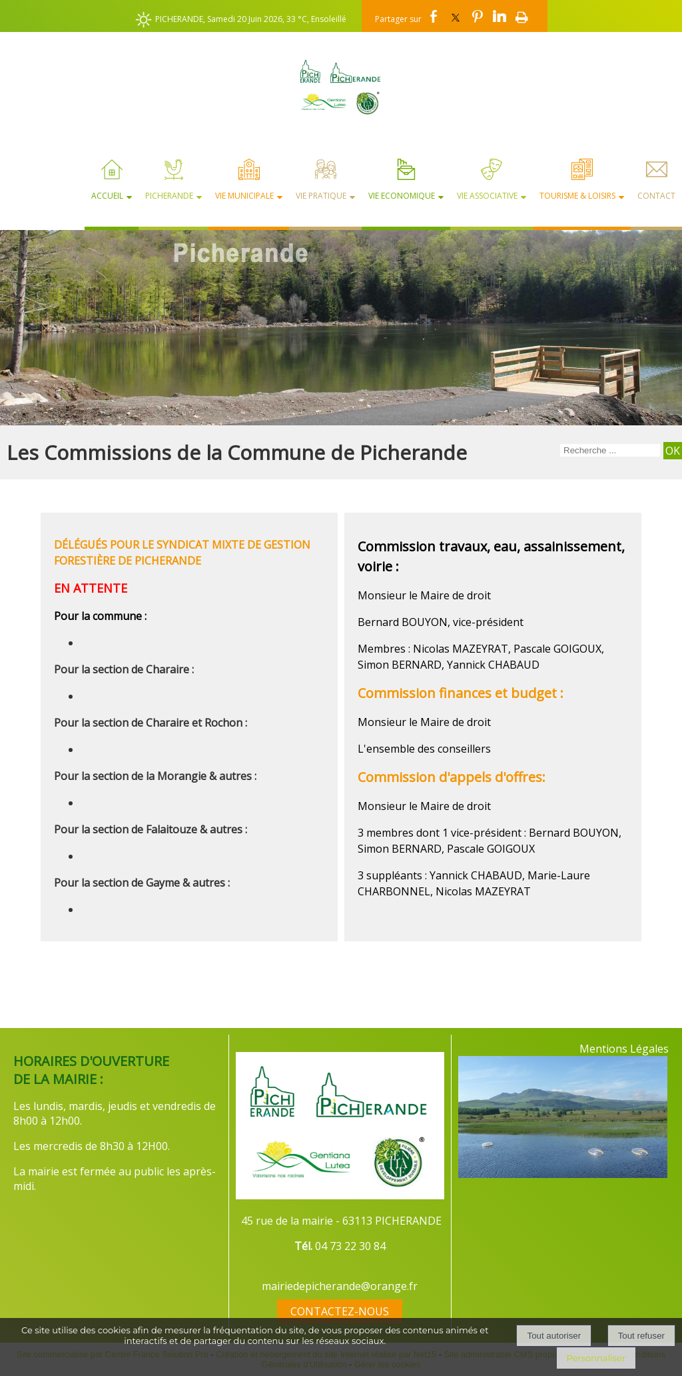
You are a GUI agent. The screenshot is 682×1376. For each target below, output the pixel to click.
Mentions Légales (624, 1048)
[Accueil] (340, 86)
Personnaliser (596, 1358)
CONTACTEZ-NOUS (339, 1311)
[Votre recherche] (610, 450)
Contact (656, 195)
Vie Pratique (321, 195)
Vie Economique (401, 195)
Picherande (169, 195)
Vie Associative (487, 195)
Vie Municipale (244, 195)
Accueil (107, 195)
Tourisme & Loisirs (577, 195)
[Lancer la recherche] (672, 450)
